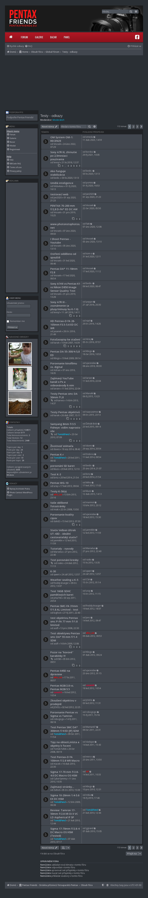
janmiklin (58, 540)
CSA (88, 579)
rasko (60, 563)
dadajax (90, 741)
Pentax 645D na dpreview (60, 672)
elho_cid (58, 494)
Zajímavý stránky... (62, 786)
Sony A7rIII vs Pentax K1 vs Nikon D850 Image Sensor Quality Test (65, 287)
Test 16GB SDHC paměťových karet (61, 592)
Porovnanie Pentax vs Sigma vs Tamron (64, 714)
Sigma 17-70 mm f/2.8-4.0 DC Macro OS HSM (64, 773)
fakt (88, 223)
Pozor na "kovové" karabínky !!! (61, 654)
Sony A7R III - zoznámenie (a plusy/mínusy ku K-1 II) (64, 305)
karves (60, 400)
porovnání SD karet (62, 466)
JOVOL (57, 707)
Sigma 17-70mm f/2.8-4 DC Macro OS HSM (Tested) (64, 832)
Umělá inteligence (61, 183)
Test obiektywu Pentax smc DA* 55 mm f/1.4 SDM (65, 636)
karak (56, 342)
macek (57, 763)
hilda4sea (58, 186)
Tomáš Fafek (60, 748)
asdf (56, 628)
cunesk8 (58, 692)
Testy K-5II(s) (58, 491)
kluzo (56, 469)
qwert (57, 574)
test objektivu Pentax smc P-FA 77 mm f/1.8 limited (64, 621)
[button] (141, 126)
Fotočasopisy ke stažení (65, 339)
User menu (13, 298)
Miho (88, 482)
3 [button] (137, 126)
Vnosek (57, 144)
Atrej (88, 339)
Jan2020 (58, 197)
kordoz (89, 151)
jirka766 (58, 597)
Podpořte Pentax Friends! (20, 117)
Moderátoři (58, 119)
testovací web (59, 194)
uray (56, 486)
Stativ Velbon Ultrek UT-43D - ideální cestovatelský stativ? (63, 533)
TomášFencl (63, 434)
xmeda (89, 136)
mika (88, 794)
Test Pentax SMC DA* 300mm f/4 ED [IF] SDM (64, 728)
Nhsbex (10, 475)
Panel (67, 37)
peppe (89, 301)
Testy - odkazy (51, 116)
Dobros (90, 454)
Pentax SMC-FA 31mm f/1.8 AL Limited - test (64, 607)
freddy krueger (61, 582)
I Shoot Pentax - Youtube (60, 240)
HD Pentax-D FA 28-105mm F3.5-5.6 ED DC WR (64, 324)
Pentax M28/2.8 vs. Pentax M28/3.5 (62, 687)
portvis (89, 182)
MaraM (89, 393)
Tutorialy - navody (62, 548)
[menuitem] (28, 46)
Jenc (88, 617)
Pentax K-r (57, 454)
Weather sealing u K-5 (64, 579)
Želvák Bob (91, 423)
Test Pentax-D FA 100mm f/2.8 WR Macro (64, 758)
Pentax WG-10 (59, 483)
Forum (24, 37)
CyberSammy (60, 778)
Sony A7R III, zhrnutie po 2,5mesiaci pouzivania (63, 155)
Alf (87, 771)
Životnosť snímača (61, 446)
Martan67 (91, 726)
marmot (90, 502)
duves (57, 449)
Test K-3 (55, 474)
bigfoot (57, 612)
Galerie (39, 37)
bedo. (57, 177)
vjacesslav (91, 363)
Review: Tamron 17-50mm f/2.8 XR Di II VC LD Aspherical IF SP (64, 813)
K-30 (53, 571)
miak (56, 509)
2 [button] (133, 126)
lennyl (57, 162)
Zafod (57, 789)
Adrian (57, 370)
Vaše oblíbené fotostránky (59, 504)
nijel (88, 320)
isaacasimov (92, 411)
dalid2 (57, 521)
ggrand (89, 828)
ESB (59, 659)
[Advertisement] (74, 82)
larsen (57, 388)
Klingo (57, 358)
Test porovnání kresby (64, 560)
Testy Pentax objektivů (65, 412)
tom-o (89, 253)
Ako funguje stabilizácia (58, 172)
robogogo (59, 719)
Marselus (58, 551)
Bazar (53, 37)
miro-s (89, 756)
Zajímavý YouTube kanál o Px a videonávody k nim (62, 381)
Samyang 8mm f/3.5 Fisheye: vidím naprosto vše (65, 427)
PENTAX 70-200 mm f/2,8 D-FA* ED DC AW (64, 207)
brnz (56, 477)
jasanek (57, 331)
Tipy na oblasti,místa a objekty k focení (64, 743)
